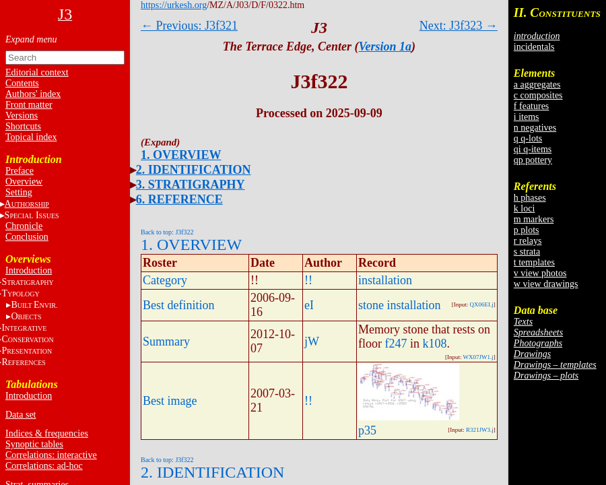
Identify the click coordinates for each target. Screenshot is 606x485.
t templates (534, 262)
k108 (435, 343)
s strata (527, 252)
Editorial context (37, 72)
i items (526, 117)
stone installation (399, 305)
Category (165, 280)
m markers (533, 219)
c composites (538, 95)
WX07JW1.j (478, 357)
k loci (524, 208)
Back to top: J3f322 (167, 232)
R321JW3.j (480, 429)
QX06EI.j (482, 304)
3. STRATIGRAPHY (190, 184)
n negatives (535, 128)
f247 (396, 343)
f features (531, 106)
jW (311, 341)
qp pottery (533, 160)
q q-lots (528, 138)
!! (308, 280)
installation (385, 280)
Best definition (179, 305)
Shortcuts (23, 126)
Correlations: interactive (51, 455)
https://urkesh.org (174, 5)
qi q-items (532, 149)
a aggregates (537, 84)
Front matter (29, 105)
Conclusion (26, 237)
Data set (20, 415)
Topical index (31, 137)
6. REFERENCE (179, 199)
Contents (22, 83)
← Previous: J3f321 (189, 25)
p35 (367, 430)
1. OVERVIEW (181, 155)
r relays (528, 241)
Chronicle (23, 226)
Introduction (28, 270)
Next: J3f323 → (458, 25)
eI (309, 305)
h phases (530, 198)
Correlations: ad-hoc (44, 466)
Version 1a (385, 46)
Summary (166, 341)
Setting (18, 192)
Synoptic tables (34, 444)
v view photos (540, 273)
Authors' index (33, 94)
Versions (21, 115)
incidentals (534, 47)
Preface (19, 171)
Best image (170, 401)
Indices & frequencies (46, 433)
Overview (23, 181)
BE (34, 305)
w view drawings (546, 284)
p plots (526, 230)
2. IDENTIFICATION (193, 169)
